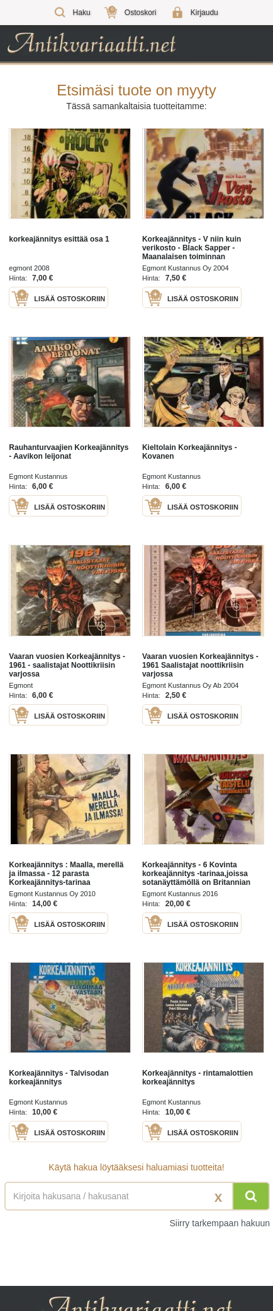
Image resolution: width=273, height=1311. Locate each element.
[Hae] (251, 1196)
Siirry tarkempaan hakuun (219, 1223)
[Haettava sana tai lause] (136, 1196)
